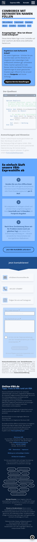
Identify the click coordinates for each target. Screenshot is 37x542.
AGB (10, 452)
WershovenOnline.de (26, 484)
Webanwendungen (11, 484)
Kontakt (26, 3)
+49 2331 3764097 (21, 447)
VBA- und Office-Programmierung (19, 480)
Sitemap (23, 488)
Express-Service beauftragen (17, 82)
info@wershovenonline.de (20, 445)
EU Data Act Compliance (18, 459)
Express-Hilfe (15, 3)
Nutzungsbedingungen (18, 496)
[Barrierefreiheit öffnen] (32, 537)
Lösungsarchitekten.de (10, 488)
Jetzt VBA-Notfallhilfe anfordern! (18, 253)
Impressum (25, 452)
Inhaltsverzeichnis (23, 472)
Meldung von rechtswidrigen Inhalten (18, 456)
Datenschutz (16, 452)
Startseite (11, 472)
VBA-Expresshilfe (14, 476)
